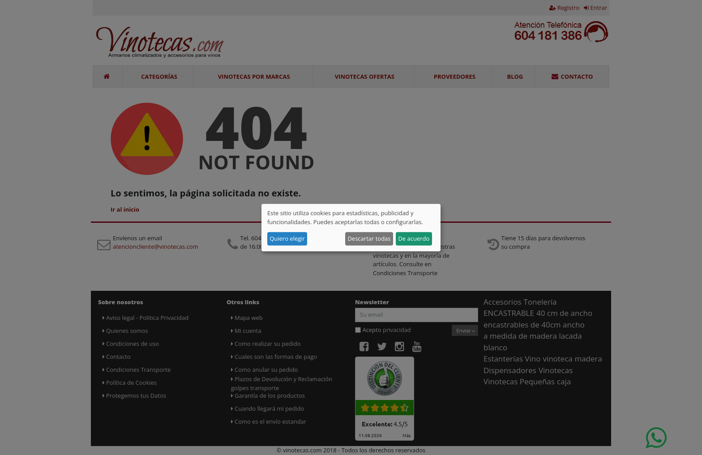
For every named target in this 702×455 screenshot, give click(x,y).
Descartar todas (368, 238)
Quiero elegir (287, 238)
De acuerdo (413, 238)
